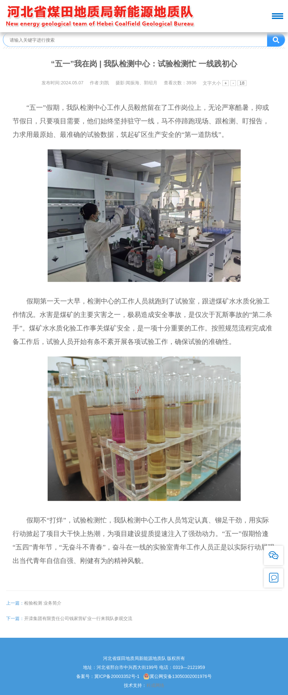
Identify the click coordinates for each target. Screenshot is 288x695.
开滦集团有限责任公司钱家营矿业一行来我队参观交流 (69, 624)
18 (242, 84)
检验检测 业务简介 (33, 609)
